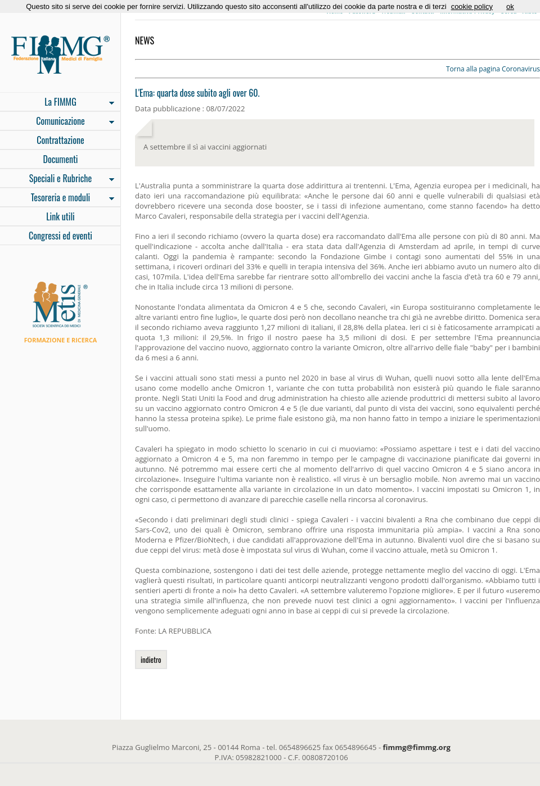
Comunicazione (57, 122)
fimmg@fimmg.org (417, 747)
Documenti (60, 159)
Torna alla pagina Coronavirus (493, 69)
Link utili (60, 216)
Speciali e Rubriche (57, 179)
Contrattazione (60, 140)
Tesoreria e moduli (57, 198)
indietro (151, 659)
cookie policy (472, 6)
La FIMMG (57, 103)
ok (510, 6)
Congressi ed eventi (60, 235)
